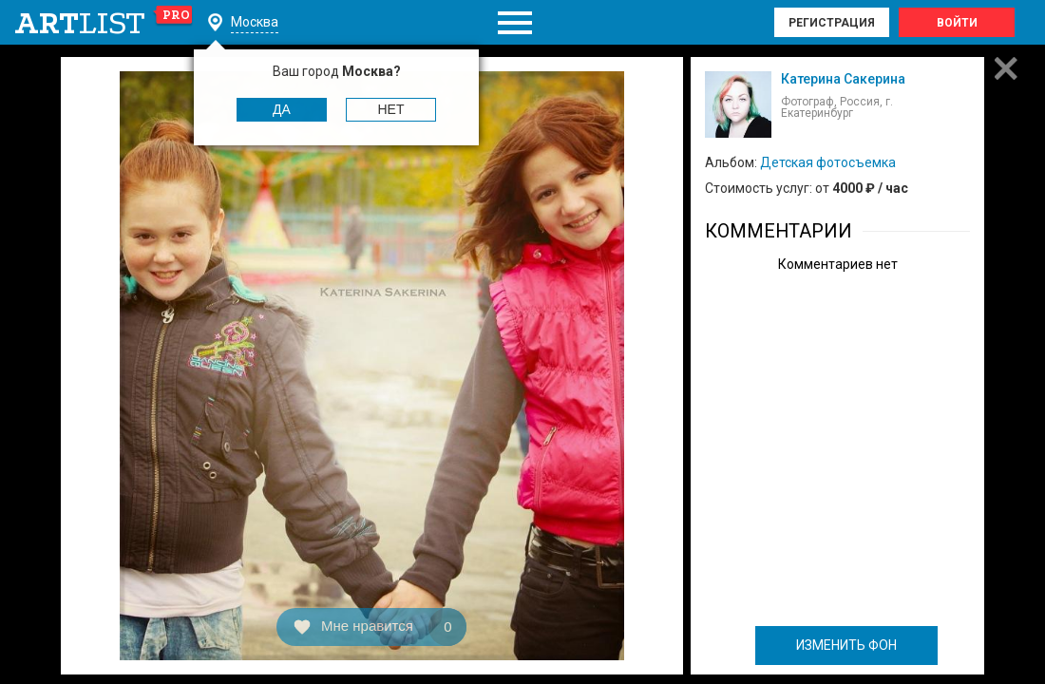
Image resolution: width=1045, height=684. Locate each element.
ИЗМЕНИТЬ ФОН (846, 645)
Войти (957, 22)
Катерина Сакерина (843, 78)
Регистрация (831, 22)
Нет (391, 109)
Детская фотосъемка (828, 162)
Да (282, 109)
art (104, 23)
